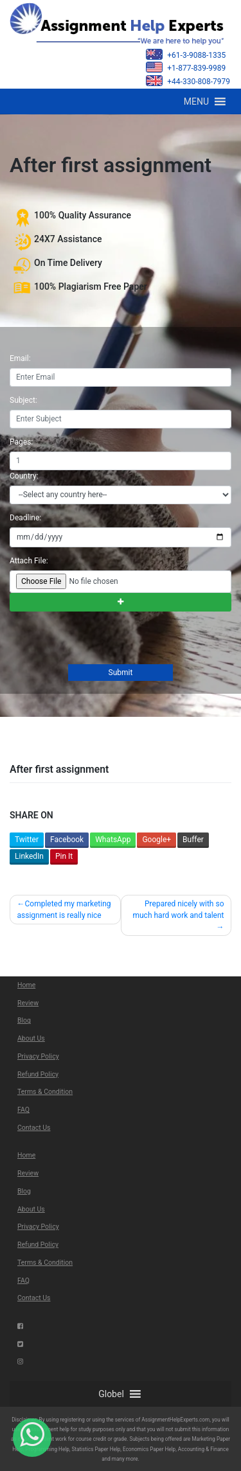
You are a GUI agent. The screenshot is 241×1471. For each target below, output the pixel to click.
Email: (20, 358)
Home (26, 985)
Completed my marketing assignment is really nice (64, 909)
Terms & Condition (45, 1092)
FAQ (23, 1109)
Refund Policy (37, 1074)
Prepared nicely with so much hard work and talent (178, 909)
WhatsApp (112, 839)
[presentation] (106, 639)
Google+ (156, 839)
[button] (196, 101)
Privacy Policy (38, 1056)
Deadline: (25, 517)
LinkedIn (29, 856)
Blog (24, 1020)
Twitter (27, 839)
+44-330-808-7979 (188, 80)
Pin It (64, 856)
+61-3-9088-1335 (186, 54)
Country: (24, 475)
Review (28, 1003)
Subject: (23, 400)
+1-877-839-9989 (186, 67)
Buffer (193, 839)
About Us (31, 1038)
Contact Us (34, 1127)
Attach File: (29, 560)
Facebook (67, 839)
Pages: (21, 441)
